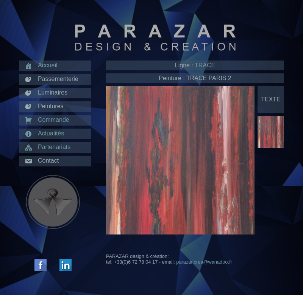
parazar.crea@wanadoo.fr (204, 262)
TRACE (205, 65)
